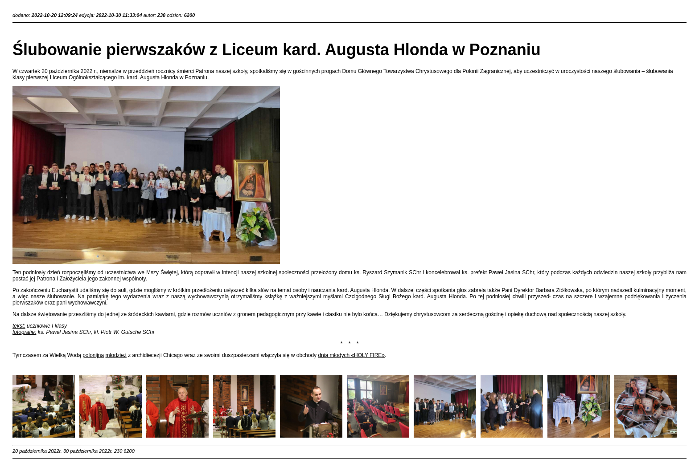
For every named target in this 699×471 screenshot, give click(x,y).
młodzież (116, 355)
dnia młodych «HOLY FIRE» (351, 355)
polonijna (93, 355)
